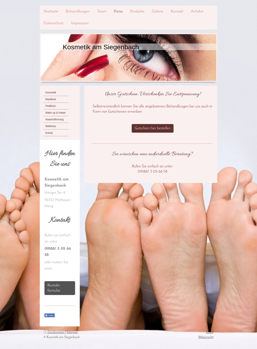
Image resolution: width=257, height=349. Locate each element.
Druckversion (54, 332)
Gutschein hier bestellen (153, 128)
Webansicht (205, 337)
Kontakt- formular (54, 288)
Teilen (49, 315)
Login (209, 332)
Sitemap (72, 332)
